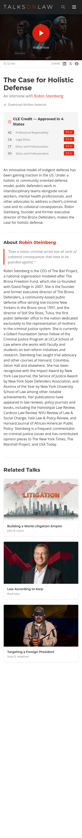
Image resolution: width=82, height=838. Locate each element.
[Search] (63, 7)
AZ (10, 132)
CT (10, 146)
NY (10, 153)
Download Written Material (24, 104)
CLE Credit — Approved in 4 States (35, 121)
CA (10, 139)
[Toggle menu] (74, 7)
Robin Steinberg (48, 96)
